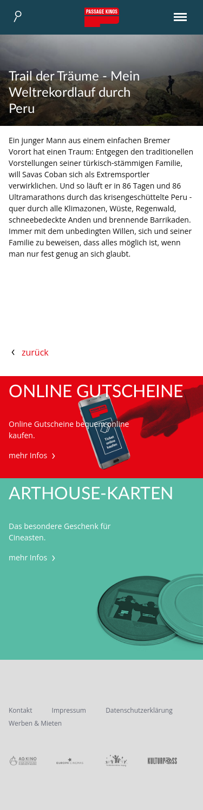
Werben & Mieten (35, 723)
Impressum (69, 710)
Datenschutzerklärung (139, 710)
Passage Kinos (101, 17)
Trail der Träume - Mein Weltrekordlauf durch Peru (74, 93)
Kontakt (20, 710)
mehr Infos (33, 455)
